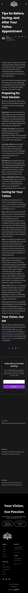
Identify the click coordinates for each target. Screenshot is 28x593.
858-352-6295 (17, 564)
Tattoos (4, 547)
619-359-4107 (17, 552)
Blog (4, 571)
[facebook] (15, 36)
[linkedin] (19, 36)
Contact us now (10, 338)
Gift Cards (5, 556)
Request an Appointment (7, 524)
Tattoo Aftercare (6, 567)
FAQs (4, 564)
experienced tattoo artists (10, 334)
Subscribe (14, 386)
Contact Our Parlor (20, 524)
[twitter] (22, 36)
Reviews (4, 574)
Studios (4, 554)
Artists (4, 552)
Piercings (4, 549)
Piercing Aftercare (6, 569)
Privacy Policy (14, 586)
